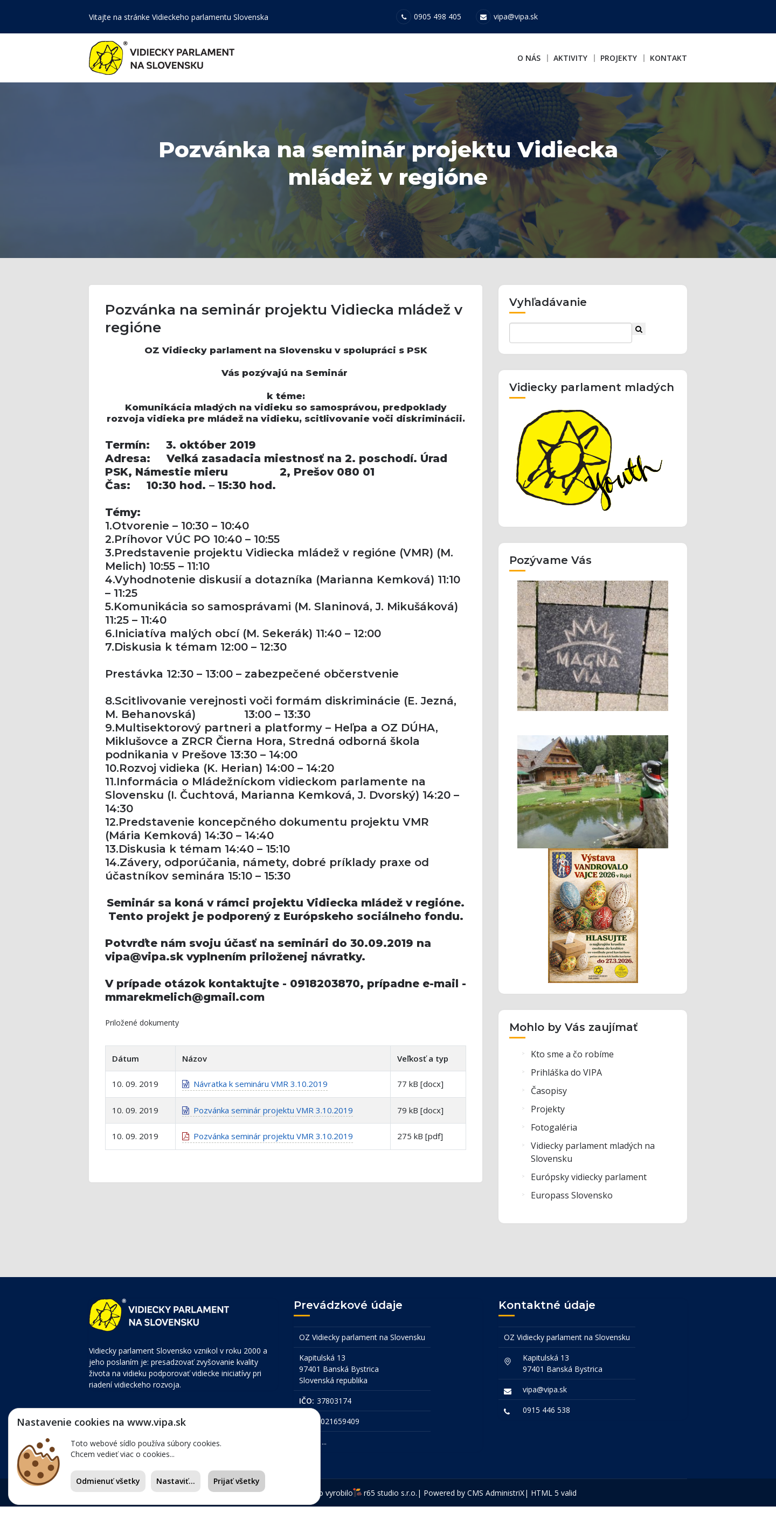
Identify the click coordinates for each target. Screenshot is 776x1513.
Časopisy (549, 1101)
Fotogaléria (554, 1138)
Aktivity (570, 58)
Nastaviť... (175, 1481)
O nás (529, 58)
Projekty (618, 58)
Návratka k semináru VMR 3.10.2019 (255, 1099)
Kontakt (668, 58)
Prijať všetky (236, 1481)
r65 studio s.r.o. (390, 1499)
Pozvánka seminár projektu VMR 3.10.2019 (267, 1125)
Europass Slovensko (572, 1205)
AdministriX (505, 1499)
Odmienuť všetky (108, 1481)
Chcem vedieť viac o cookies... (123, 1454)
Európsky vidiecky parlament (589, 1187)
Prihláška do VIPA (566, 1083)
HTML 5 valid (554, 1499)
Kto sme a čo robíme (572, 1064)
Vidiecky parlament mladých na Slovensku (593, 1162)
